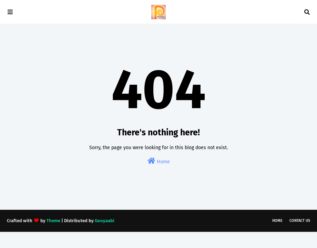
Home (158, 161)
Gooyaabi (104, 220)
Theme (53, 220)
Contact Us (299, 220)
